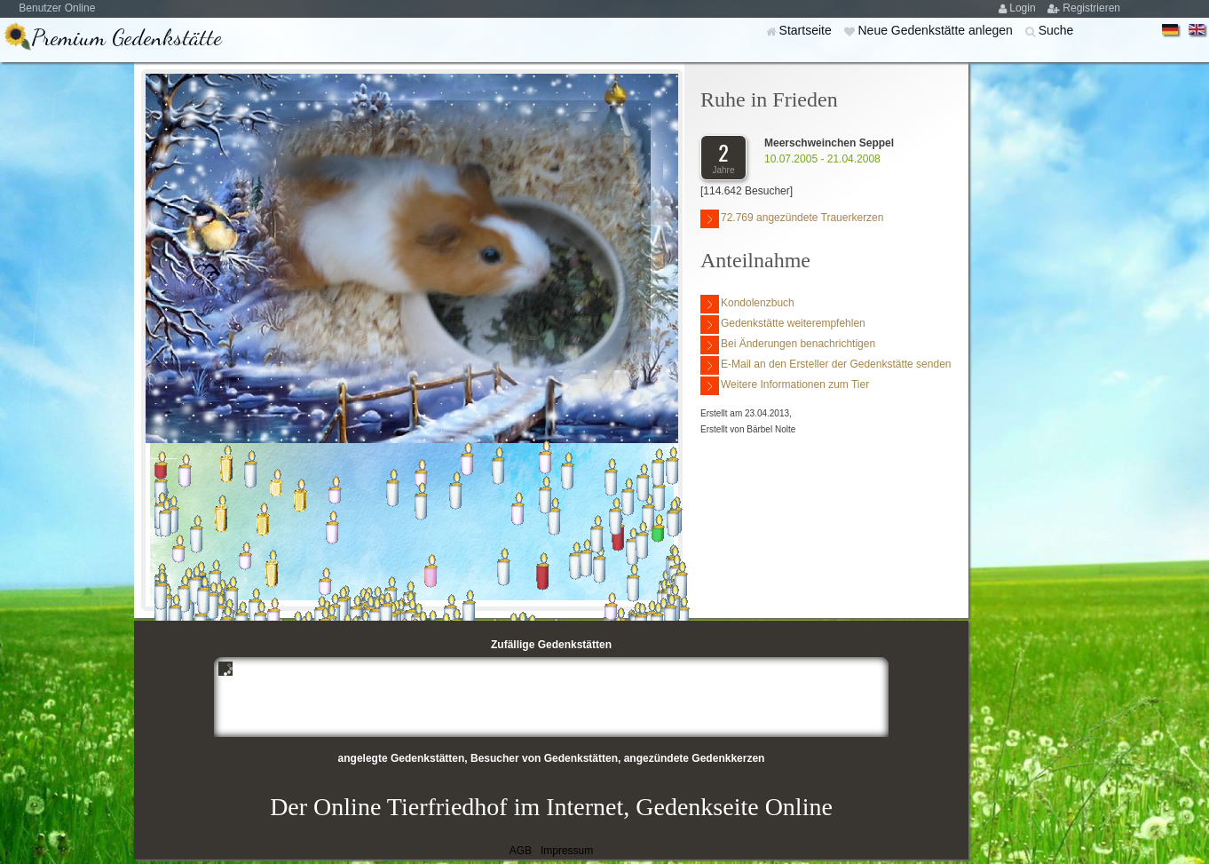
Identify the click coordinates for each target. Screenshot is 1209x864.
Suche (1056, 30)
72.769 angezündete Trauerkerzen (791, 219)
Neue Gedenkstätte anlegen (936, 30)
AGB (521, 850)
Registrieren (1091, 8)
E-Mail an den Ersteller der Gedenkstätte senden (825, 365)
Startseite (807, 30)
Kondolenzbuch (747, 304)
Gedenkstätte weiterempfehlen (782, 324)
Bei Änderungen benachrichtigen (787, 345)
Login (1024, 8)
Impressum (567, 850)
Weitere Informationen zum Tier (784, 386)
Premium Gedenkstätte (126, 37)
